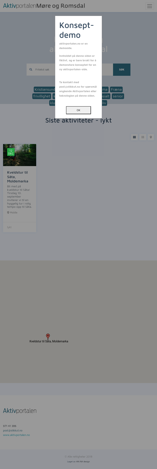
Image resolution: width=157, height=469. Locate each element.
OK (78, 110)
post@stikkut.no (69, 86)
